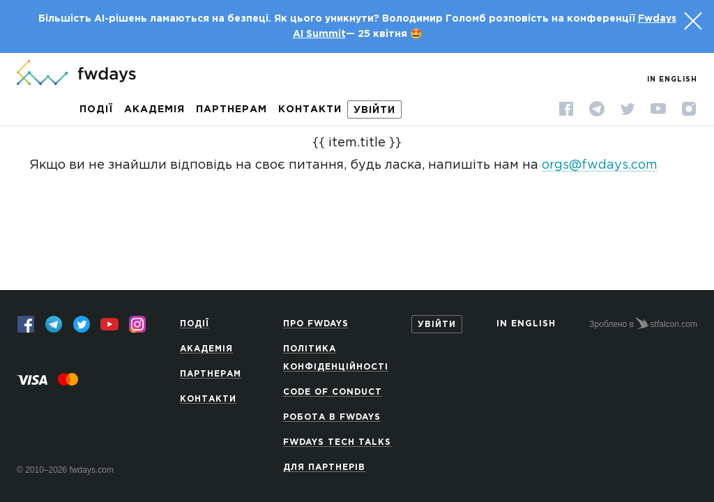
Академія (154, 109)
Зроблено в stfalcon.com (643, 323)
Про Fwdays (316, 324)
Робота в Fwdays (332, 417)
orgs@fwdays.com (600, 165)
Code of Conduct (332, 392)
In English (672, 80)
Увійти (374, 110)
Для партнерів (324, 467)
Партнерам (231, 109)
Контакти (310, 109)
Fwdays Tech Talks (337, 442)
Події (96, 109)
